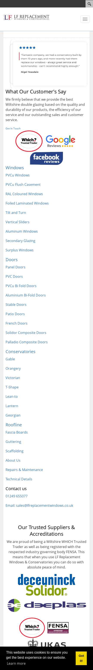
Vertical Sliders (18, 222)
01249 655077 (17, 496)
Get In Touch (13, 128)
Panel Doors (15, 267)
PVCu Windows (18, 175)
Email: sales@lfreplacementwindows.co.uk (39, 505)
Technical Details (19, 479)
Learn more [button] (16, 663)
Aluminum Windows (22, 231)
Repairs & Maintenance (24, 469)
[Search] (89, 3)
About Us (13, 460)
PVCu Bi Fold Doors (21, 285)
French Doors (17, 323)
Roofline (14, 425)
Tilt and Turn (16, 212)
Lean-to (12, 396)
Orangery (13, 368)
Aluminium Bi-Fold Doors (26, 295)
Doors (12, 259)
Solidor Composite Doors (26, 332)
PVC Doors (14, 276)
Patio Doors (15, 314)
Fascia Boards (17, 432)
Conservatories (20, 351)
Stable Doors (16, 304)
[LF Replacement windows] (26, 17)
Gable (10, 359)
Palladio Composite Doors (27, 342)
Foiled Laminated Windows (27, 203)
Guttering (13, 441)
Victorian (13, 377)
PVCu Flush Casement (23, 184)
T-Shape (12, 387)
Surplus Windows (20, 250)
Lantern (12, 406)
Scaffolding (15, 451)
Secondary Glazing (20, 240)
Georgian (13, 415)
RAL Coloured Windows (24, 194)
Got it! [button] (81, 658)
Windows (15, 167)
